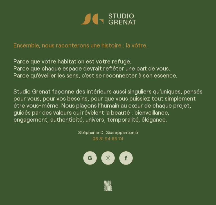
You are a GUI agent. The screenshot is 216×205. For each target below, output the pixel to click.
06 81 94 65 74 (108, 139)
